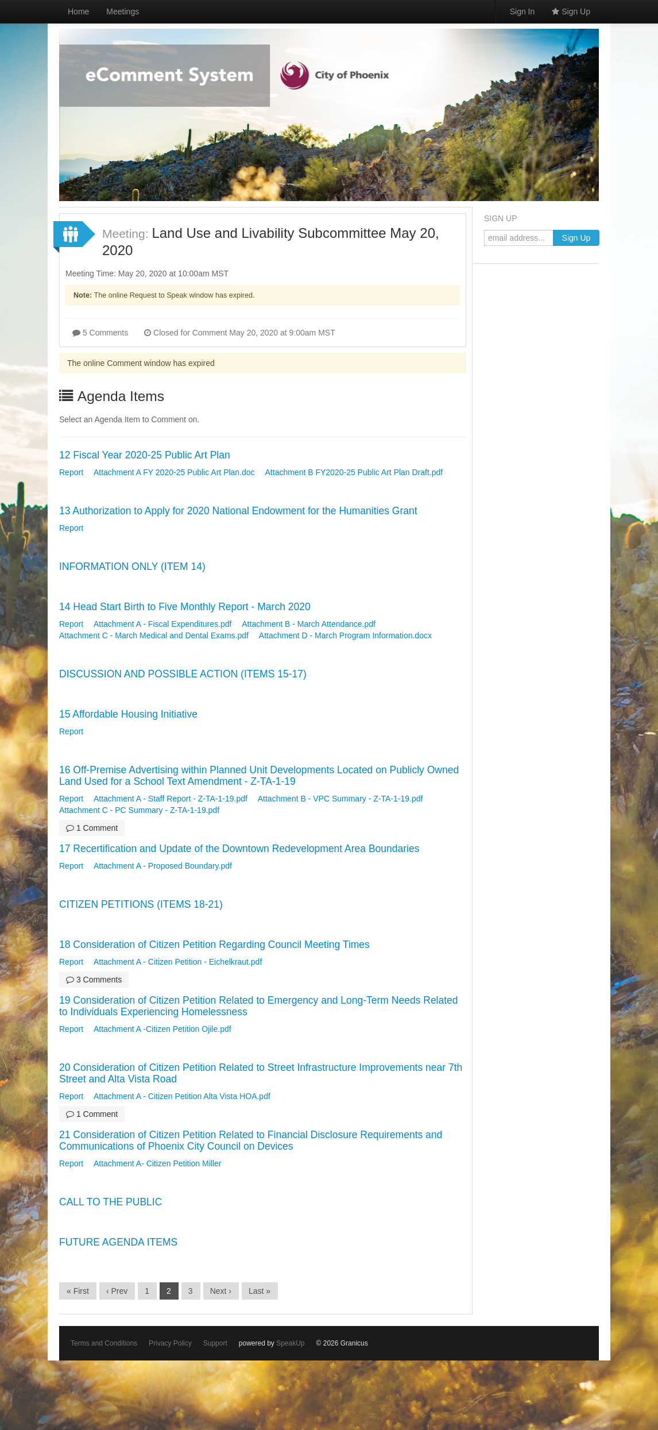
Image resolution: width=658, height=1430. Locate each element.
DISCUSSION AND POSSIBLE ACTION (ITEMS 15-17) (183, 674)
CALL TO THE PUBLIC (110, 1202)
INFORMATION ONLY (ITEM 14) (132, 566)
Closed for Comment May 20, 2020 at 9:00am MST (239, 332)
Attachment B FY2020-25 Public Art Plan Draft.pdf (354, 472)
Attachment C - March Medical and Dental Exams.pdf (154, 635)
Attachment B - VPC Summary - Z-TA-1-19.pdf (340, 798)
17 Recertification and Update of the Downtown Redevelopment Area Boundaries (239, 848)
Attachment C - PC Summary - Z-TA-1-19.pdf (139, 810)
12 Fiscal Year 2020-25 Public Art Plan (144, 455)
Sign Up (571, 11)
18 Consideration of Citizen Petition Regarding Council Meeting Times (214, 944)
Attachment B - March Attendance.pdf (309, 624)
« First (78, 1291)
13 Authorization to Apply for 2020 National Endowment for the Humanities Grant (238, 511)
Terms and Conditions (104, 1343)
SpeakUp (290, 1343)
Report (71, 472)
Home (78, 11)
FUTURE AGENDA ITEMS (118, 1242)
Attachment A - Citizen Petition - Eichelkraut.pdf (178, 961)
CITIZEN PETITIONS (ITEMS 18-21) (141, 904)
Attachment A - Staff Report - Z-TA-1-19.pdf (170, 798)
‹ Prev (116, 1291)
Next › (220, 1291)
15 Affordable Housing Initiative (128, 714)
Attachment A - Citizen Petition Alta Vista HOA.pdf (182, 1096)
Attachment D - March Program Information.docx (345, 635)
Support (215, 1343)
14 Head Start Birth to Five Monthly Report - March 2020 (185, 606)
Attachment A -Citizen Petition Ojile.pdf (162, 1029)
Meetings (122, 11)
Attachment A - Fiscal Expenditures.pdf (162, 624)
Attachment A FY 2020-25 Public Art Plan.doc (174, 472)
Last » (259, 1291)
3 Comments (94, 979)
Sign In (522, 11)
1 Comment (92, 827)
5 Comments (100, 332)
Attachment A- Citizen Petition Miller (158, 1163)
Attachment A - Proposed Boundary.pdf (163, 865)
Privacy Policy (170, 1343)
